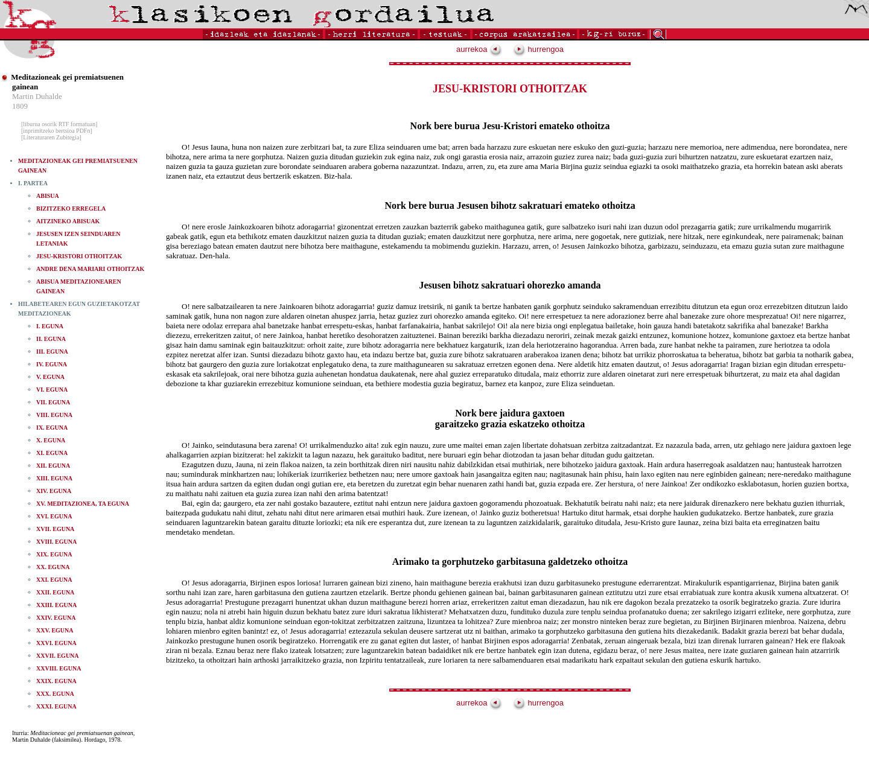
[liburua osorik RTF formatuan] (59, 124)
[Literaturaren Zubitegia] (51, 137)
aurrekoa (479, 49)
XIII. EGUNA (54, 478)
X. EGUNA (50, 440)
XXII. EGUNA (55, 592)
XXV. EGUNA (55, 630)
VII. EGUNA (53, 402)
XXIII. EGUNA (56, 605)
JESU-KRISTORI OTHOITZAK (79, 256)
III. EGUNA (52, 351)
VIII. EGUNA (54, 415)
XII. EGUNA (53, 465)
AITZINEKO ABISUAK (68, 221)
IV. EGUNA (51, 364)
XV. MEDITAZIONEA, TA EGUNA (82, 503)
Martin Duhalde (37, 96)
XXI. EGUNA (54, 579)
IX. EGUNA (52, 427)
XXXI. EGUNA (56, 706)
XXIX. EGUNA (56, 681)
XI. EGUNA (52, 453)
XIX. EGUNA (54, 554)
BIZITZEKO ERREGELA (71, 208)
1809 (20, 105)
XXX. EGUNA (55, 693)
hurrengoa (538, 49)
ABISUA (47, 196)
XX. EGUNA (53, 567)
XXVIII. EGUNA (58, 668)
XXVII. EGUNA (57, 655)
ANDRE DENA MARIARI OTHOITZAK (90, 269)
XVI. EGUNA (54, 516)
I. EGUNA (49, 326)
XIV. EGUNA (53, 491)
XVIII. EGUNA (56, 541)
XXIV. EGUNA (55, 617)
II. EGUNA (51, 339)
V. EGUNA (50, 377)
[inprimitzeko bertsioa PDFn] (56, 130)
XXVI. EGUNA (56, 643)
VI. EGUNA (52, 389)
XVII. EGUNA (55, 529)
